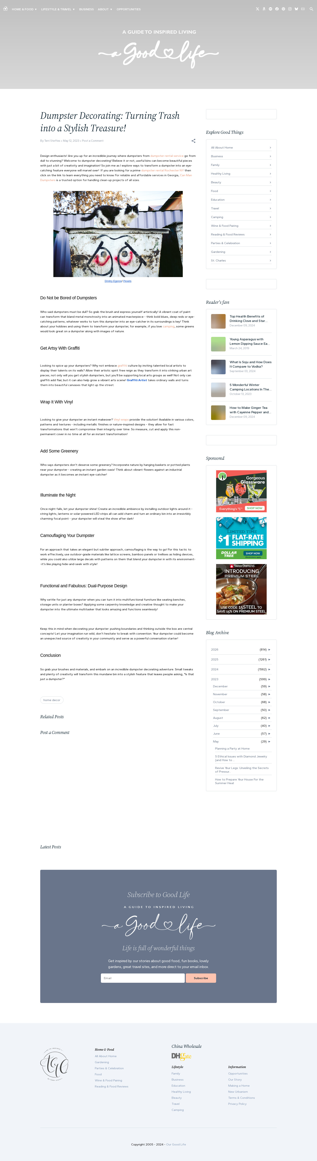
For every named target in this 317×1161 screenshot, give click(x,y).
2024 (214, 669)
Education (218, 199)
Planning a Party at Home (232, 748)
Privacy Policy (237, 1104)
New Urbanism (238, 1092)
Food (214, 191)
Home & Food (22, 9)
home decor (51, 700)
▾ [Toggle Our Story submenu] (111, 9)
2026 (214, 649)
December (220, 686)
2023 (214, 679)
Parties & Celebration (225, 243)
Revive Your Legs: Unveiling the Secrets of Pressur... (242, 769)
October (219, 702)
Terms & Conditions (241, 1098)
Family (215, 165)
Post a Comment (93, 140)
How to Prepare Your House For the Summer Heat (239, 781)
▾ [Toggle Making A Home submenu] (35, 9)
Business (86, 9)
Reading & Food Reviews (228, 234)
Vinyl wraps (121, 419)
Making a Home (239, 1085)
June (216, 733)
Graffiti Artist (137, 380)
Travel (215, 208)
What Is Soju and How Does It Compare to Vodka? (251, 364)
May (216, 741)
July (216, 726)
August (218, 718)
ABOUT (103, 9)
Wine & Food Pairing (224, 226)
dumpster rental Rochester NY (162, 170)
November (220, 694)
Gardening (218, 252)
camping (168, 326)
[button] (193, 140)
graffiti (122, 365)
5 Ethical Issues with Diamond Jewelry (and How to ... (241, 758)
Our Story (235, 1079)
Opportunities (129, 9)
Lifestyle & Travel (56, 9)
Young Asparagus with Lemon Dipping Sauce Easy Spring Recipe (250, 341)
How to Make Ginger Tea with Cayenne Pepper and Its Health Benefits (249, 410)
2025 (214, 659)
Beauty (216, 182)
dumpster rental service (167, 156)
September (221, 710)
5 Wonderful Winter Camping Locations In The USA (249, 387)
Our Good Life (176, 1144)
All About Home (222, 147)
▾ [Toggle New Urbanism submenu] (73, 9)
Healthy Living (220, 173)
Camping (217, 217)
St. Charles (218, 260)
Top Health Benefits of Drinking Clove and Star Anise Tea (247, 318)
